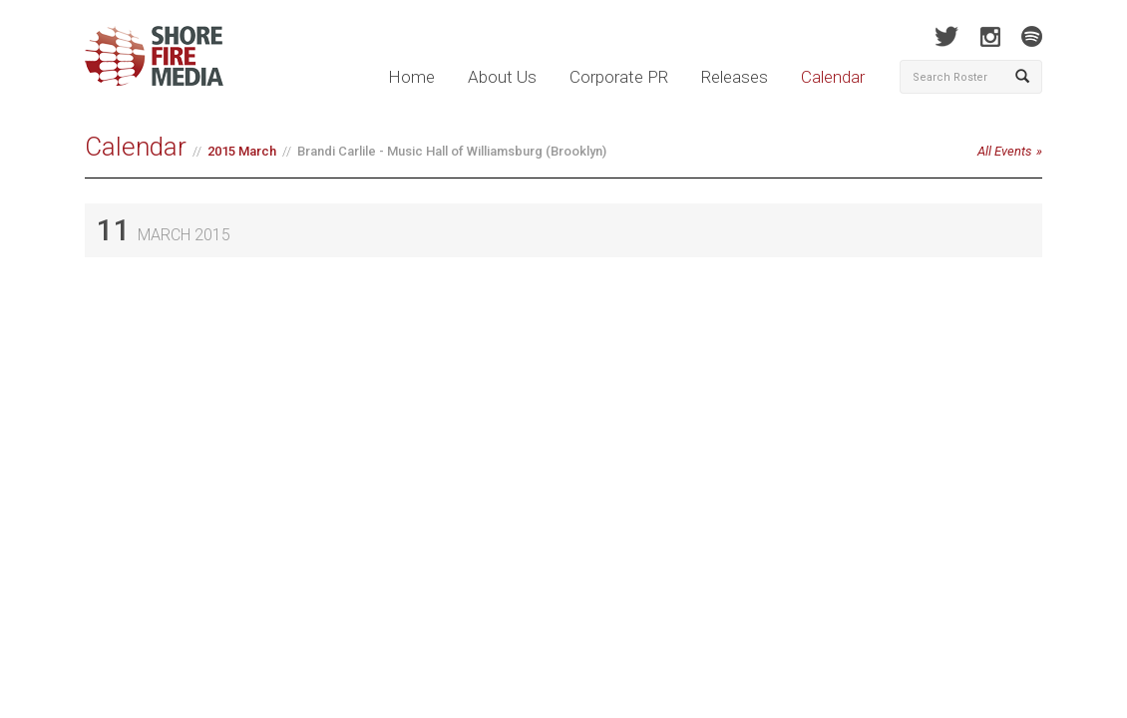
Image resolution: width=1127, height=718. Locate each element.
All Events (1004, 151)
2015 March (241, 151)
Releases (734, 77)
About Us (502, 77)
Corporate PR (618, 77)
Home (411, 77)
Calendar (833, 77)
